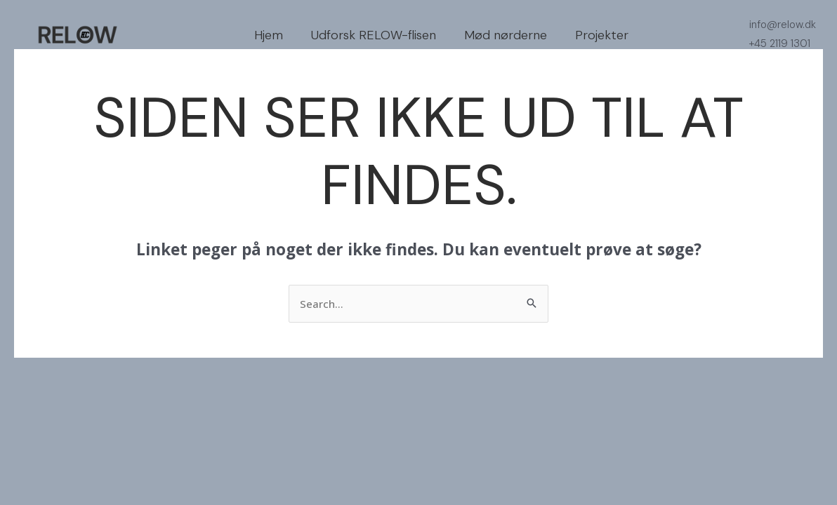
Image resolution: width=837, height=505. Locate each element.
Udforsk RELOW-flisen (373, 35)
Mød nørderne (505, 35)
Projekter (601, 35)
